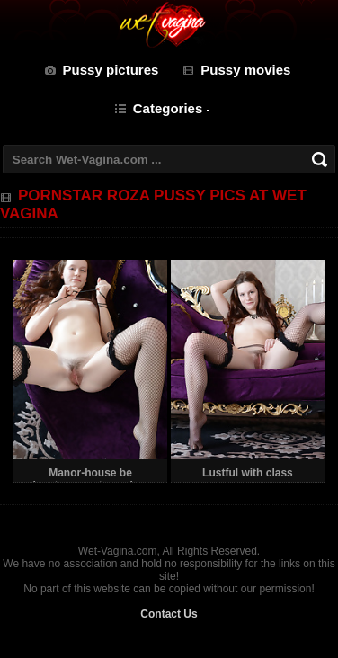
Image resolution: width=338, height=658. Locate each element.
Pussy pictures (111, 69)
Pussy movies (245, 69)
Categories (168, 108)
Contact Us (168, 614)
